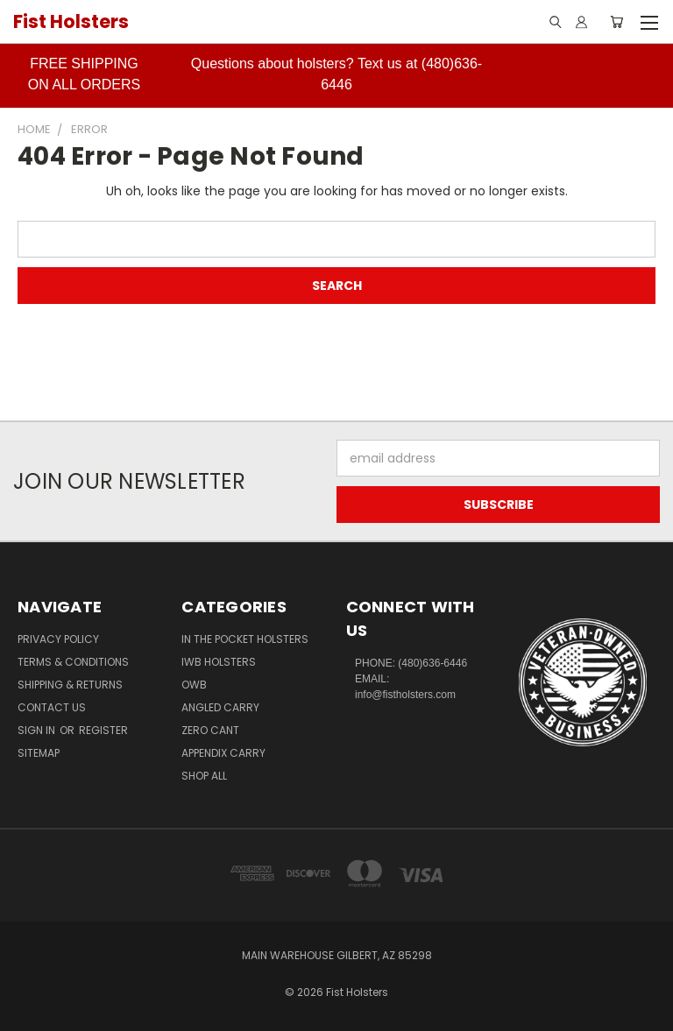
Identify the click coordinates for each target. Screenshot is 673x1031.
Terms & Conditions (73, 661)
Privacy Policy (58, 639)
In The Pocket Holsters (244, 639)
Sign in (38, 730)
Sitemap (39, 752)
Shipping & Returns (70, 684)
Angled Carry (220, 707)
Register (103, 730)
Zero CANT (210, 730)
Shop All (204, 775)
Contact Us (52, 707)
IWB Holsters (218, 661)
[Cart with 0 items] (616, 22)
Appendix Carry (223, 752)
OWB (194, 684)
